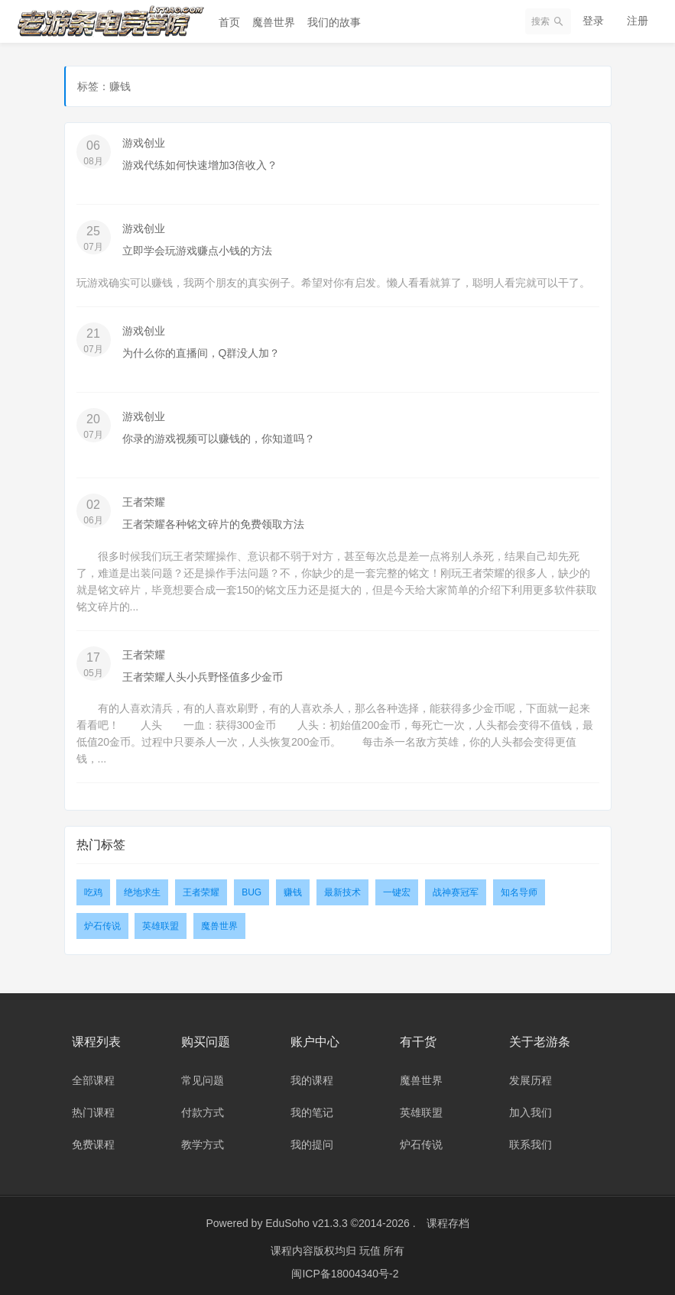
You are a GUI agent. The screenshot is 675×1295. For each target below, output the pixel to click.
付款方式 (202, 1108)
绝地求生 (142, 888)
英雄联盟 (160, 922)
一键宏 (397, 888)
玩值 (371, 1245)
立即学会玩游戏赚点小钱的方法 (197, 250)
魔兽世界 (273, 22)
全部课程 (93, 1076)
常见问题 (202, 1076)
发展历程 (530, 1076)
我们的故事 (334, 22)
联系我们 (530, 1140)
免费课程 (93, 1140)
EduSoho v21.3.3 (306, 1218)
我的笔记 (311, 1108)
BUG (251, 888)
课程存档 (448, 1218)
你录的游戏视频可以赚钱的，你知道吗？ (218, 436)
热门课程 (93, 1108)
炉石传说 (102, 922)
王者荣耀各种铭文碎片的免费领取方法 (213, 521)
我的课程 (311, 1076)
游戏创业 (143, 143)
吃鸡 (93, 888)
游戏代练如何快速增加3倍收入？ (200, 165)
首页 (229, 22)
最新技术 (342, 888)
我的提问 (311, 1140)
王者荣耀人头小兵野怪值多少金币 (202, 673)
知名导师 (519, 888)
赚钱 (293, 888)
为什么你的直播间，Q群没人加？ (201, 351)
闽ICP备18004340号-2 (344, 1268)
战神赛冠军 (456, 888)
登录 (593, 21)
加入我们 (530, 1108)
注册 (637, 21)
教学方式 (202, 1140)
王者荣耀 (143, 499)
